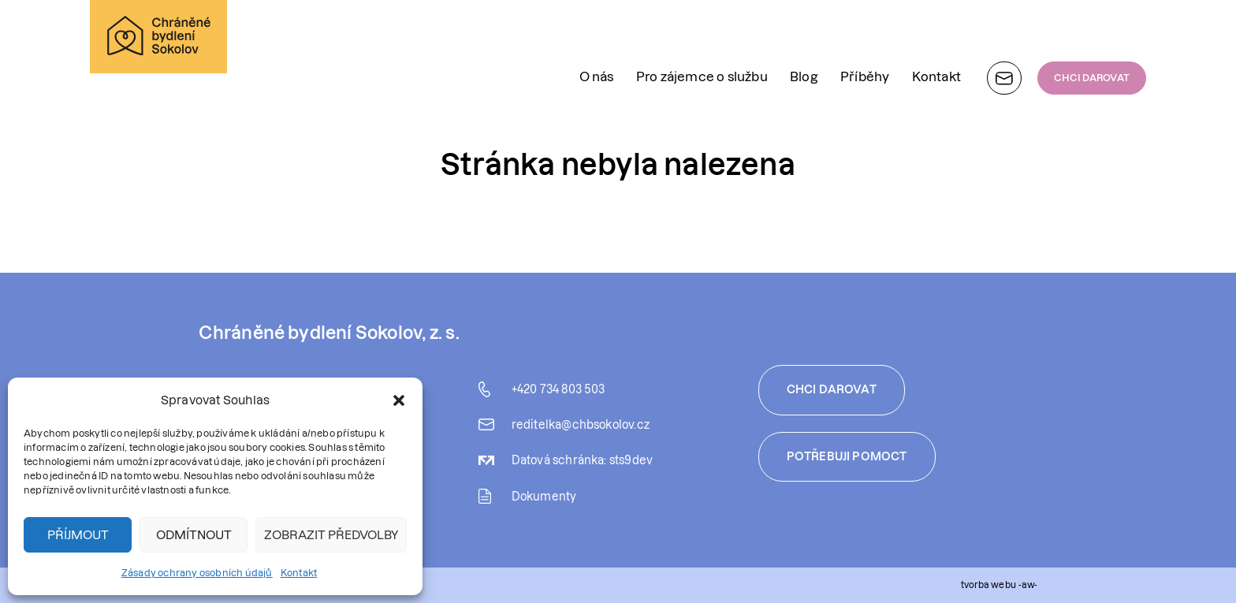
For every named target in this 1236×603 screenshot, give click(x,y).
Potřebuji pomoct (847, 456)
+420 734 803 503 (558, 389)
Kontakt (299, 573)
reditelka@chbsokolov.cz (581, 425)
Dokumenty (544, 496)
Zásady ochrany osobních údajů (197, 573)
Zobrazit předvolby (331, 535)
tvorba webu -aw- (999, 584)
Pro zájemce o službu (702, 35)
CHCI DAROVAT (1092, 36)
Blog (804, 35)
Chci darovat (832, 389)
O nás (596, 35)
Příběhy (864, 35)
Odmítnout (194, 535)
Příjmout (78, 535)
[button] (399, 400)
